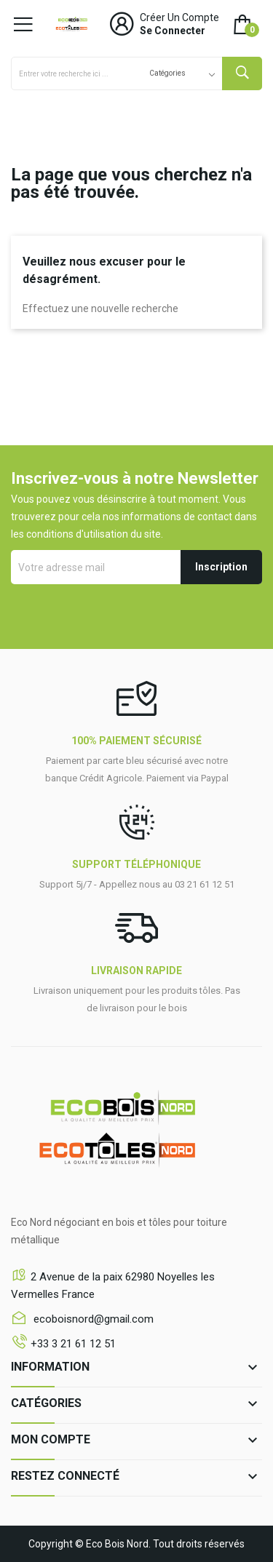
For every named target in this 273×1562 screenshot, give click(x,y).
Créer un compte (179, 17)
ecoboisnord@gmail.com (92, 1319)
